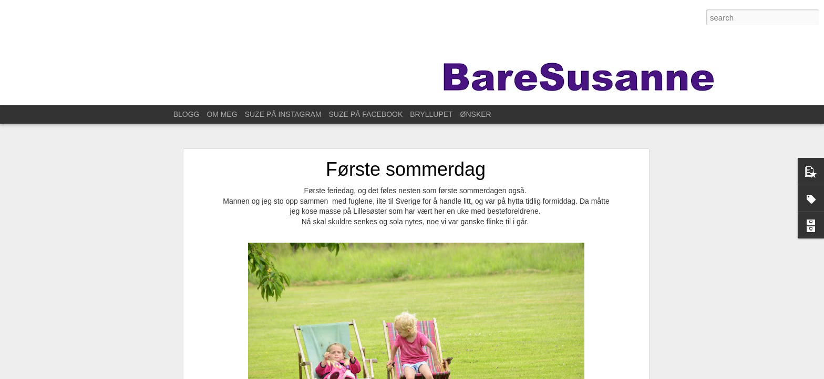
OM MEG (222, 114)
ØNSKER (475, 114)
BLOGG (186, 114)
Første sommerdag (406, 165)
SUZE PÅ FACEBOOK (366, 114)
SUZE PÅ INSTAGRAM (283, 114)
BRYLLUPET (431, 114)
